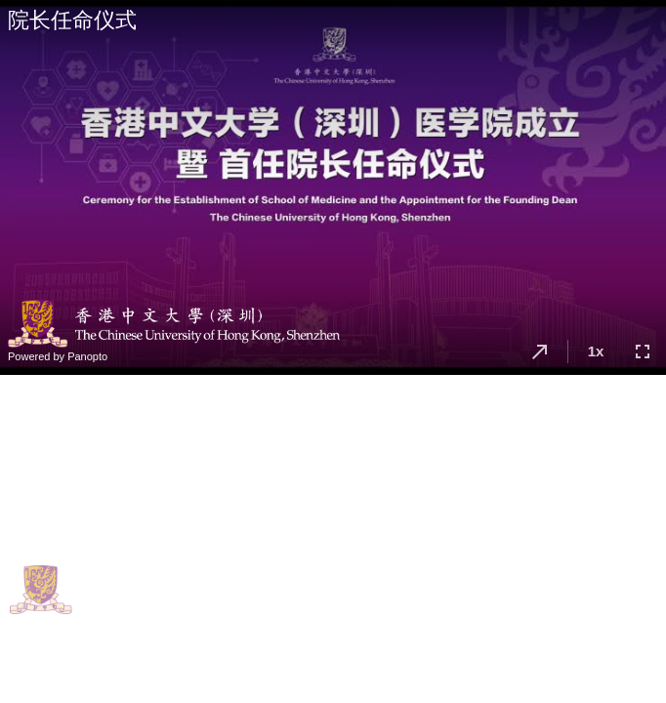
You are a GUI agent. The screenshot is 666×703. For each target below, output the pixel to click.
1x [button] (596, 351)
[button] (540, 351)
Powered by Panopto (57, 356)
